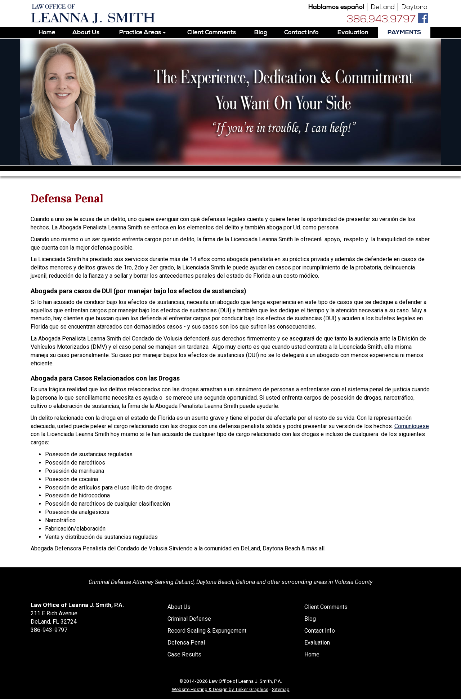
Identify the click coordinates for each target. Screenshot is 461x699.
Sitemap (281, 689)
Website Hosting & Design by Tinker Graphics (220, 689)
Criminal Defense (189, 618)
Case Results (184, 654)
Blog (260, 32)
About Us (85, 32)
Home (47, 32)
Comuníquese (411, 426)
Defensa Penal (186, 642)
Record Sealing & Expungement (206, 630)
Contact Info (301, 32)
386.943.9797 (381, 19)
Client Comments (211, 32)
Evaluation (352, 32)
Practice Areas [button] (142, 32)
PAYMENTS (404, 32)
